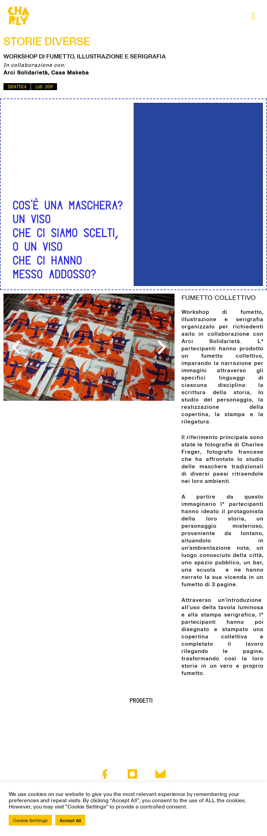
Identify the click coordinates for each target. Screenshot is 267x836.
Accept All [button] (70, 820)
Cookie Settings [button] (30, 820)
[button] (17, 86)
